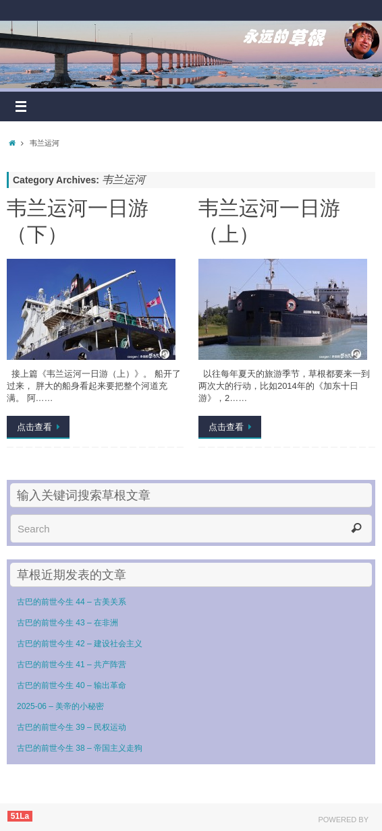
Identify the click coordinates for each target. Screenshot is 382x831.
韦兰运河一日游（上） (269, 220)
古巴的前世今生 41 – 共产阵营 (71, 664)
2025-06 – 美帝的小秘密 (60, 706)
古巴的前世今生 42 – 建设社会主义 (79, 643)
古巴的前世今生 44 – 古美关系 (71, 602)
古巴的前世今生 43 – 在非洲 (67, 622)
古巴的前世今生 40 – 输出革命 (71, 685)
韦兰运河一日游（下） (77, 220)
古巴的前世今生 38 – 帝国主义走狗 (79, 748)
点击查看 (40, 427)
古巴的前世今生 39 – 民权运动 (71, 727)
